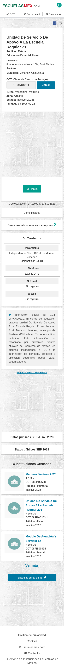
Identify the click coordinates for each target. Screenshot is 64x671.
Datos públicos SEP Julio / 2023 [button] (32, 437)
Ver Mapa (31, 188)
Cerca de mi (32, 14)
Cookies (32, 641)
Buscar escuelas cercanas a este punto (32, 225)
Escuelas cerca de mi (32, 577)
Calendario (53, 14)
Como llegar (31, 212)
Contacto (32, 653)
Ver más (32, 565)
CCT (10, 14)
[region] (32, 143)
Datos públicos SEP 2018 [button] (32, 449)
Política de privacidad (32, 635)
